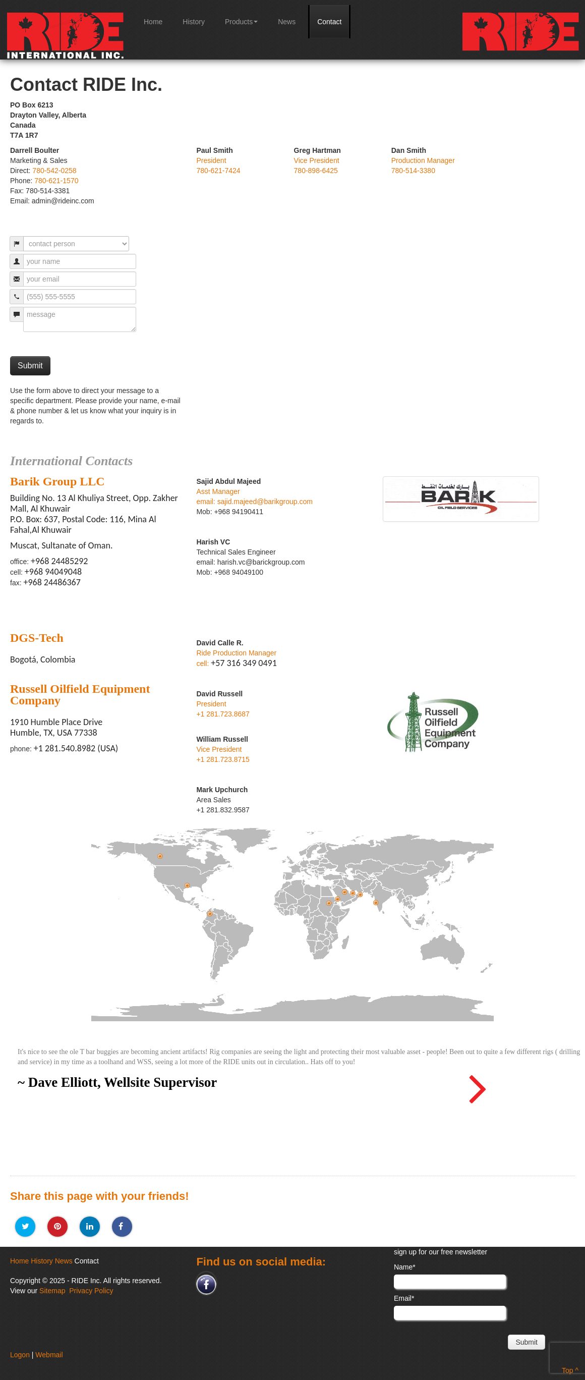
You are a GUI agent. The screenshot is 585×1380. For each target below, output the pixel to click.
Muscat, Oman (360, 894)
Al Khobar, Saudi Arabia (344, 892)
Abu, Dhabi (353, 893)
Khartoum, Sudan (329, 903)
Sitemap (52, 1291)
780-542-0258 (54, 171)
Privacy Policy (91, 1291)
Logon (20, 1355)
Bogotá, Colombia (210, 913)
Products (241, 22)
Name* (405, 1267)
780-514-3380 (413, 171)
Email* (404, 1298)
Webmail (49, 1355)
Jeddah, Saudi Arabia (337, 899)
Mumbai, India (376, 902)
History (194, 22)
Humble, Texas (187, 885)
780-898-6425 (316, 171)
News (287, 22)
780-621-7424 (218, 171)
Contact (329, 22)
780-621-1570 (56, 181)
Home (153, 22)
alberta (160, 856)
